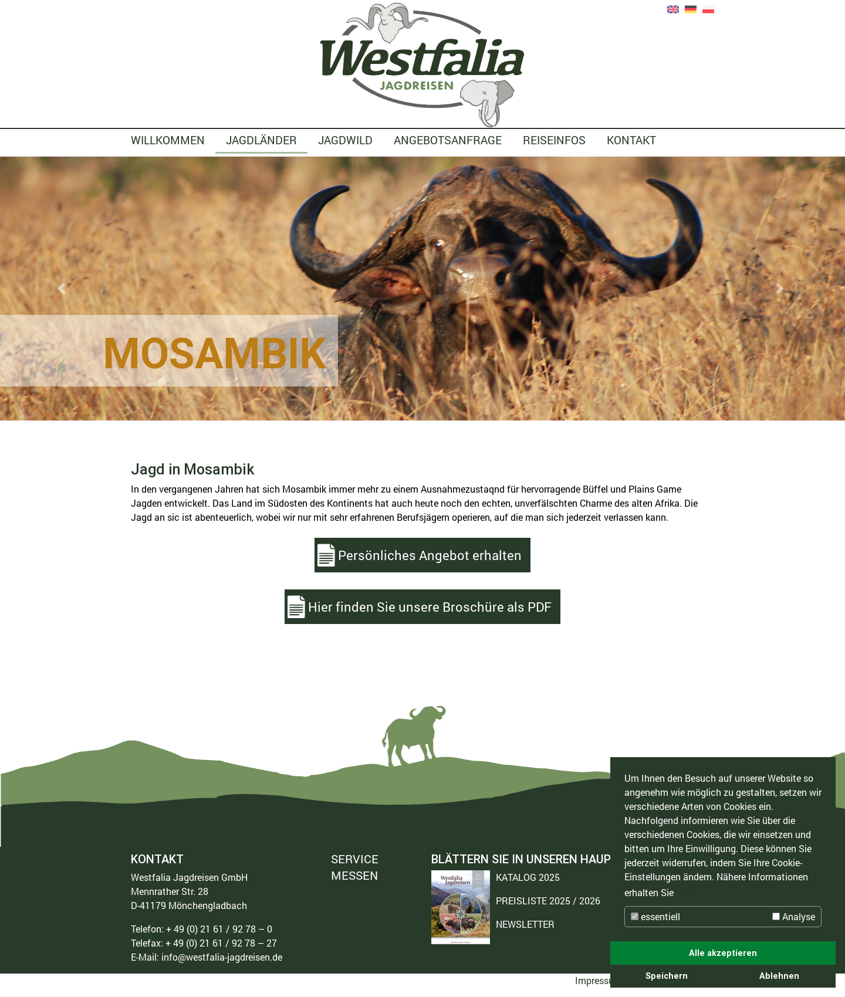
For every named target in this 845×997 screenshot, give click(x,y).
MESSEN (354, 875)
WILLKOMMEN (168, 140)
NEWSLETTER (525, 924)
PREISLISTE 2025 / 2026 (548, 900)
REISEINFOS (554, 140)
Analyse (793, 916)
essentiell (655, 916)
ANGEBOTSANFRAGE (448, 140)
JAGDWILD (345, 140)
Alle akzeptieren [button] (723, 953)
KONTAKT (631, 140)
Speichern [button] (666, 976)
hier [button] (685, 892)
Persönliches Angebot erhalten (430, 555)
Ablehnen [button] (779, 976)
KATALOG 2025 (528, 877)
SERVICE (354, 859)
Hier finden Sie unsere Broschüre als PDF (430, 606)
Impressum (598, 980)
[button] (63, 288)
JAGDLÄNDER (261, 140)
